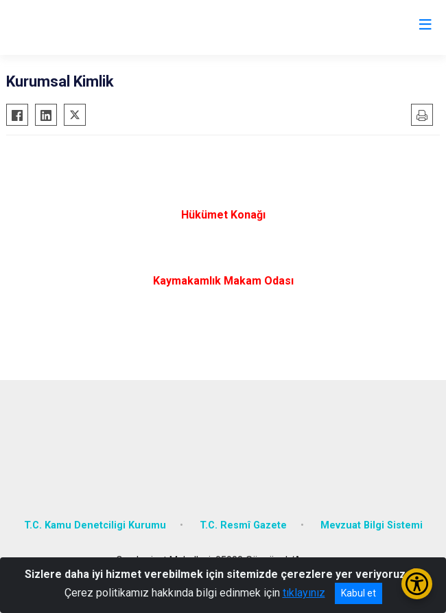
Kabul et (358, 593)
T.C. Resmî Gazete (243, 525)
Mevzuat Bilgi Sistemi (371, 525)
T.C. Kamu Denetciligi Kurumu (95, 525)
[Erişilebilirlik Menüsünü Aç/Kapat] (416, 583)
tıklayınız (304, 592)
